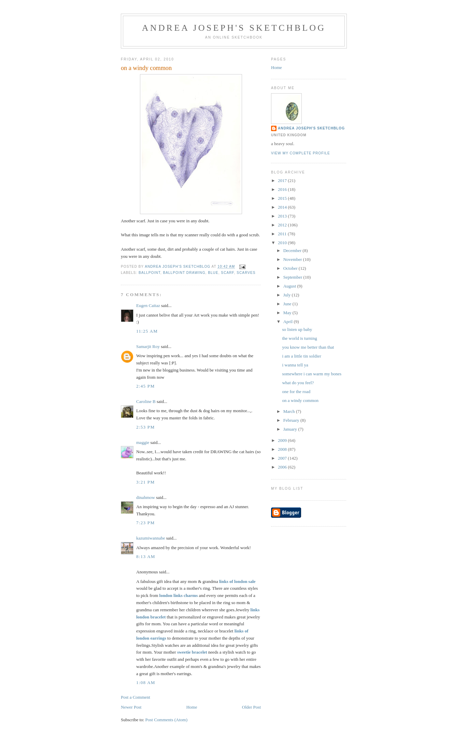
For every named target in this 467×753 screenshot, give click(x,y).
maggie (142, 442)
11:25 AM (147, 331)
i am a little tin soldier (301, 356)
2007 (283, 458)
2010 (283, 242)
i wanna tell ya (295, 364)
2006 (283, 467)
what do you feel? (298, 382)
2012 (283, 224)
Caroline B (146, 401)
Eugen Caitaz (148, 305)
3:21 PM (145, 482)
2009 (283, 440)
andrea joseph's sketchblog (234, 28)
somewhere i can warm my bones (311, 373)
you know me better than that (308, 347)
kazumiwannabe (150, 538)
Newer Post (131, 707)
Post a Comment (135, 697)
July (287, 294)
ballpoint (149, 273)
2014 (283, 207)
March (289, 411)
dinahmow (145, 497)
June (288, 303)
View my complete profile (300, 153)
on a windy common (300, 400)
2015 (283, 198)
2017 (283, 180)
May (288, 312)
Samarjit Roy (148, 346)
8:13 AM (145, 556)
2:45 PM (145, 386)
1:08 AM (145, 682)
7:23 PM (145, 522)
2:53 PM (145, 427)
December (293, 250)
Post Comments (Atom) (166, 719)
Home (191, 707)
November (293, 259)
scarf (227, 273)
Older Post (251, 707)
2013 (283, 216)
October (291, 268)
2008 (283, 449)
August (290, 286)
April (288, 321)
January (290, 429)
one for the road (296, 391)
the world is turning (299, 338)
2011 (283, 233)
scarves (246, 273)
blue (213, 273)
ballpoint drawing (184, 273)
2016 (283, 189)
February (291, 420)
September (293, 277)
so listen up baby (297, 329)
